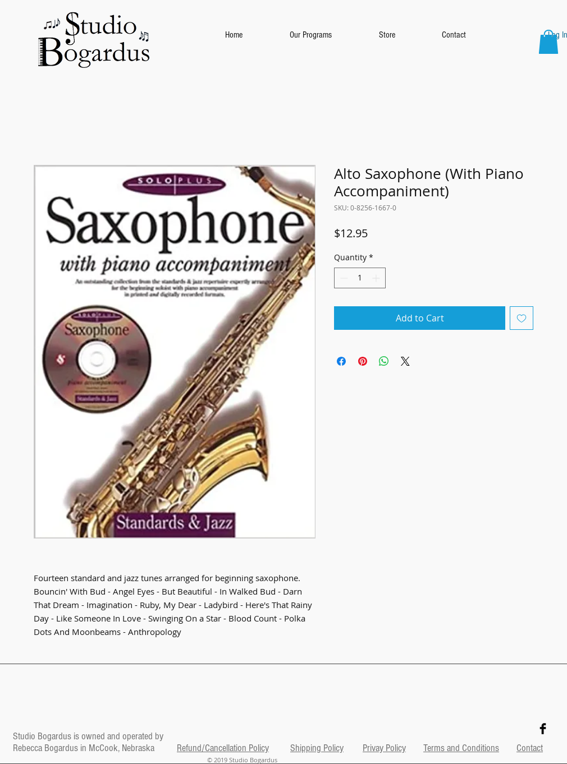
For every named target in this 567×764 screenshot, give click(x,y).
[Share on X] (405, 361)
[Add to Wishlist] (521, 318)
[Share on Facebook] (341, 361)
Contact (529, 748)
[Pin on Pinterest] (362, 361)
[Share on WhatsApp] (384, 361)
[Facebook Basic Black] (542, 728)
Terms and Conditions (461, 748)
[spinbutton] (360, 278)
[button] (548, 42)
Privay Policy (384, 748)
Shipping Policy (317, 748)
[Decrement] (343, 278)
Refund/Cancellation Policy (223, 748)
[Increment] (377, 278)
